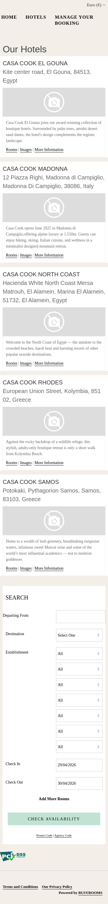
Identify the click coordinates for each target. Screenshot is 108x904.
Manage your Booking (74, 20)
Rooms (11, 150)
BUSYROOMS (90, 892)
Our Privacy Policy (57, 886)
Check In (12, 764)
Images (26, 150)
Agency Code (63, 835)
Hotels (36, 17)
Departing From (15, 615)
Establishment (16, 652)
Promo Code (44, 835)
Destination (14, 634)
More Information (48, 150)
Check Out (14, 782)
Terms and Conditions (20, 886)
